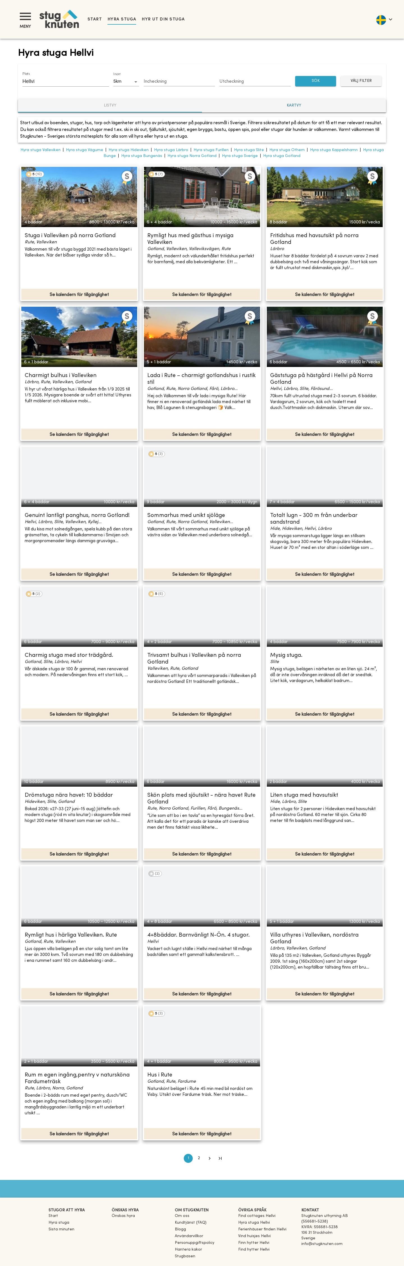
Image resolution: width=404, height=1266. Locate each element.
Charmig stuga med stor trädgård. (69, 655)
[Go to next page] (209, 1158)
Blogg (180, 1229)
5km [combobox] (117, 81)
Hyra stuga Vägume (84, 150)
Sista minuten (61, 1229)
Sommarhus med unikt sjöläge (186, 515)
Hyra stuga (121, 19)
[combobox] (61, 81)
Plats (26, 74)
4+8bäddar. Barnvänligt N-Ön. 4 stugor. (198, 935)
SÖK (315, 81)
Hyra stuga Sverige (240, 156)
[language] (384, 19)
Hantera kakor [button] (188, 1249)
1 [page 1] (188, 1158)
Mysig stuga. (286, 655)
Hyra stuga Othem (287, 150)
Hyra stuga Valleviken (40, 150)
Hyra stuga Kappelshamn (334, 150)
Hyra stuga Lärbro (171, 150)
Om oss (182, 1216)
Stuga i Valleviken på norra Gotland (70, 236)
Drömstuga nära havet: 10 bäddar (69, 795)
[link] (257, 1216)
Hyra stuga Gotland (281, 156)
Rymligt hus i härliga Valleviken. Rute (71, 935)
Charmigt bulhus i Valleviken (61, 375)
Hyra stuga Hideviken (129, 150)
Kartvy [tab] (294, 105)
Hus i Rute (159, 1075)
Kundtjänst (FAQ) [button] (190, 1223)
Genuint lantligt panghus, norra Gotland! (77, 515)
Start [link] (95, 19)
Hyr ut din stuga (163, 19)
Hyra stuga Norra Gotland (192, 156)
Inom (117, 74)
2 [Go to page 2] (198, 1158)
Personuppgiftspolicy (194, 1243)
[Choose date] (179, 81)
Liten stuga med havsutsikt (304, 795)
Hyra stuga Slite (249, 150)
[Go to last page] (220, 1158)
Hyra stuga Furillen (211, 150)
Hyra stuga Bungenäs (141, 156)
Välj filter (361, 81)
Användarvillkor (189, 1236)
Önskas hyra (123, 1216)
